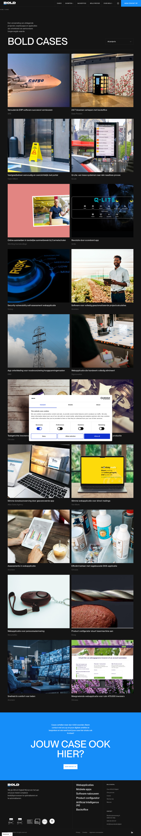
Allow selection (70, 436)
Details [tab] (70, 405)
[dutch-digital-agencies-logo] (30, 808)
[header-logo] (10, 3)
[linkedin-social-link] (132, 818)
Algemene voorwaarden (96, 818)
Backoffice (82, 3)
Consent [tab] (43, 405)
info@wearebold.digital (114, 810)
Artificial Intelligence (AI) (87, 790)
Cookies (84, 818)
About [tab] (98, 405)
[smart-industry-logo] (37, 807)
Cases (59, 3)
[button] (69, 3)
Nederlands (6, 834)
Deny (44, 436)
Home (2, 9)
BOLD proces (95, 3)
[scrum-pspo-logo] (44, 808)
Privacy (78, 818)
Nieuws (109, 788)
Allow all (97, 436)
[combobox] (7, 834)
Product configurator (88, 784)
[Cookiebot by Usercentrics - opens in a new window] (102, 398)
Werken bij (110, 785)
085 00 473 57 (111, 807)
